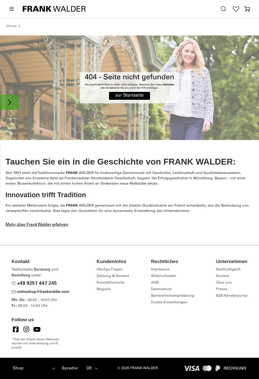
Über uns (224, 283)
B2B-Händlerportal (231, 296)
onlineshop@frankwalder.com (40, 292)
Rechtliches (164, 261)
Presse (221, 289)
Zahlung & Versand (113, 276)
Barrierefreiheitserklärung (172, 296)
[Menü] (11, 9)
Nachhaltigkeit (228, 269)
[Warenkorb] (247, 9)
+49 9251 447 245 (34, 283)
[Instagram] (26, 329)
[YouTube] (37, 329)
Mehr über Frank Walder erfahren (37, 225)
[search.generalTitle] (223, 9)
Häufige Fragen (110, 269)
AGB (155, 283)
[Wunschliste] (236, 9)
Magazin (104, 289)
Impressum (160, 269)
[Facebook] (16, 329)
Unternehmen (231, 261)
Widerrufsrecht (163, 276)
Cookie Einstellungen (169, 302)
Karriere (222, 276)
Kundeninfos (111, 261)
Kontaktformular (110, 283)
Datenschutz (161, 289)
